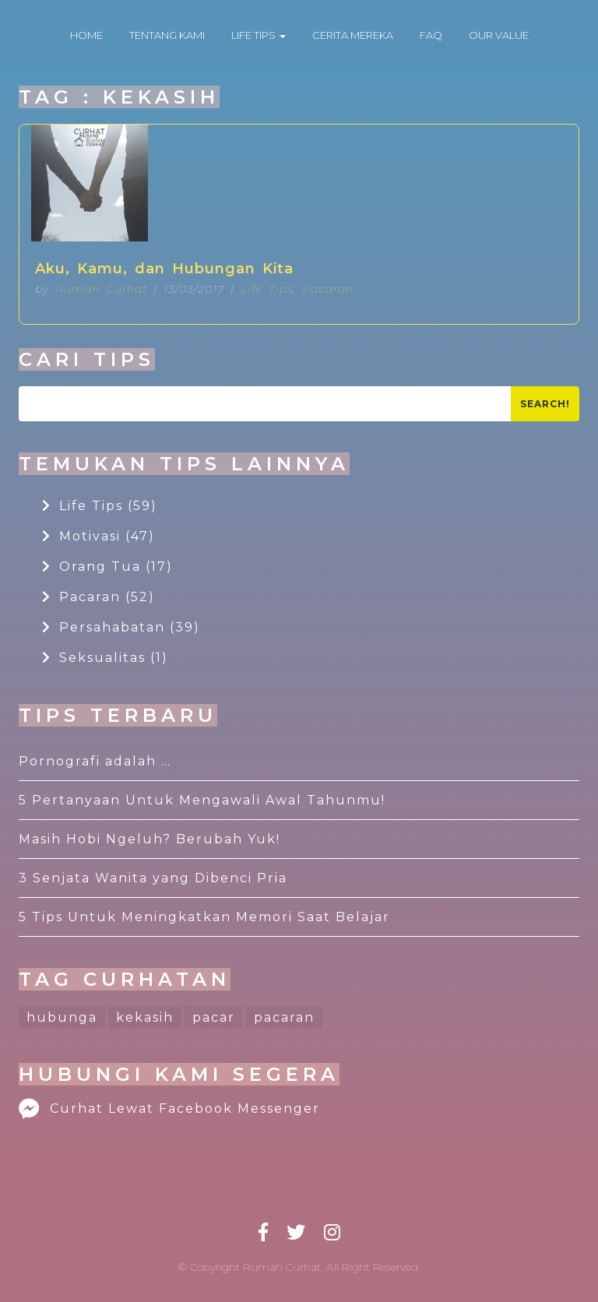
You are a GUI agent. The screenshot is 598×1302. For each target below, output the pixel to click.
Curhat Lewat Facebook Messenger (169, 1108)
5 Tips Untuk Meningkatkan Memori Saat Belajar (204, 917)
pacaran (284, 1017)
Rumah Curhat (101, 289)
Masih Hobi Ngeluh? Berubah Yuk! (149, 839)
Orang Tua (107, 566)
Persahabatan (121, 627)
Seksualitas (105, 657)
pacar (213, 1017)
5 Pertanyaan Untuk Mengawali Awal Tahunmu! (202, 800)
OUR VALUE (499, 35)
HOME (86, 35)
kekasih (145, 1017)
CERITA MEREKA (352, 35)
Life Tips (267, 289)
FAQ (431, 35)
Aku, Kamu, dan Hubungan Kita (164, 268)
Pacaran (328, 289)
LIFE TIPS (258, 35)
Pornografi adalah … (95, 761)
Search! (545, 404)
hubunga (61, 1017)
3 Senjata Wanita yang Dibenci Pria (153, 878)
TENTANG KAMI (167, 35)
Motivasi (98, 536)
